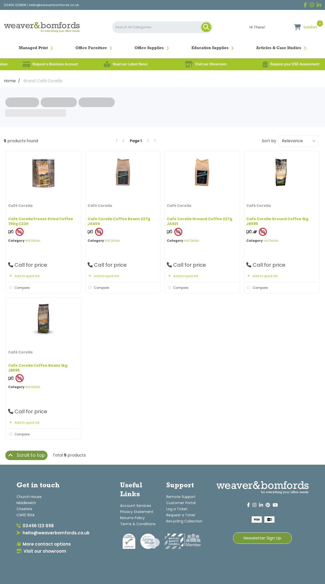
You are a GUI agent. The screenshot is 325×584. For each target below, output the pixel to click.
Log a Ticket (177, 508)
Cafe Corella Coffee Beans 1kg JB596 (37, 368)
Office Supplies (149, 48)
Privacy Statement (136, 511)
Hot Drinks (32, 240)
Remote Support (181, 496)
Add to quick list (23, 276)
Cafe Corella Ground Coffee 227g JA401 (199, 221)
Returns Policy (132, 517)
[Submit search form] (206, 27)
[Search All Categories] (162, 27)
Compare (18, 288)
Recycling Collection (184, 521)
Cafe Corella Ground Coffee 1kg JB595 (277, 221)
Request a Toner (181, 515)
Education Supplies (210, 48)
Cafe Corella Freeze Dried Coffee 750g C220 (40, 221)
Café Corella (20, 205)
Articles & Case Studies (278, 48)
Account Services (135, 505)
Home (10, 81)
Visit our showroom (41, 551)
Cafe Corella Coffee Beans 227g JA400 (119, 221)
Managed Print (33, 48)
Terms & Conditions (137, 523)
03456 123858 (15, 5)
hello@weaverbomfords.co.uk (54, 5)
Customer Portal (181, 502)
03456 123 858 (35, 526)
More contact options (44, 544)
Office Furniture (91, 48)
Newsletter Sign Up (262, 538)
